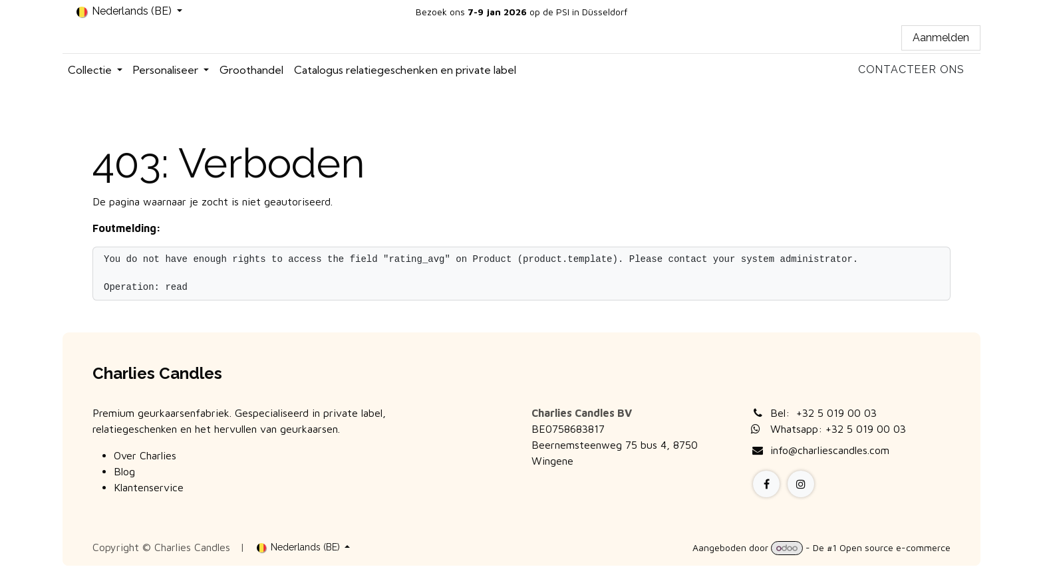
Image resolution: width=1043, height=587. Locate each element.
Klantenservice (149, 487)
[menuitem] (95, 70)
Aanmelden (941, 37)
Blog (124, 471)
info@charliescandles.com (829, 450)
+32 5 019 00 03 (836, 413)
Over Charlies (145, 455)
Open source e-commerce (895, 547)
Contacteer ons (911, 69)
